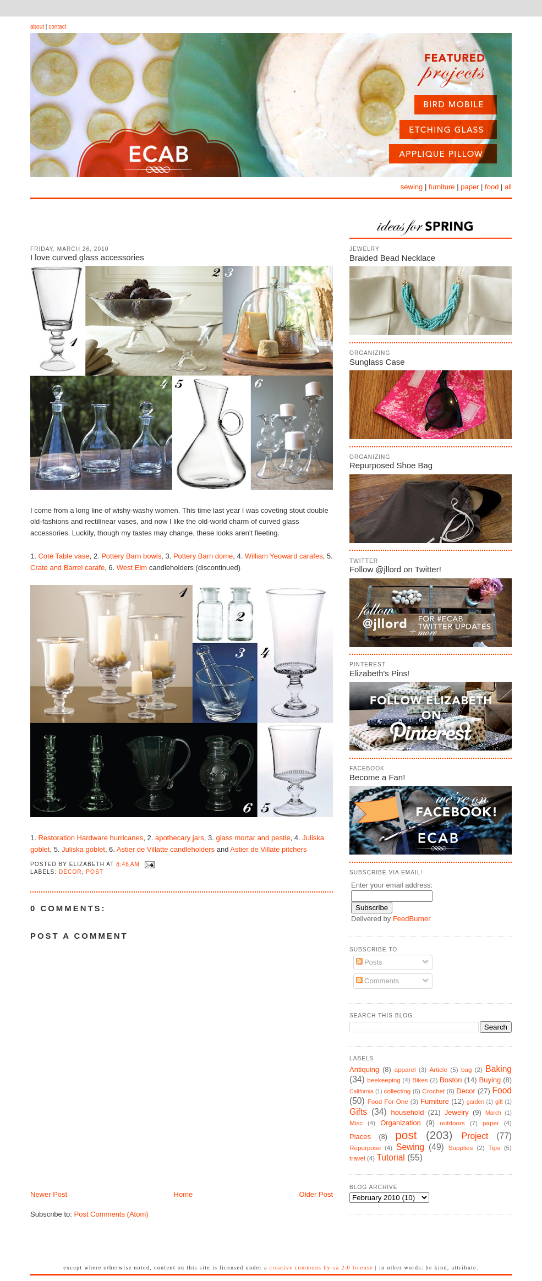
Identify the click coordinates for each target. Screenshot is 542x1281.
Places (360, 1136)
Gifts (358, 1111)
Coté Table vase (63, 556)
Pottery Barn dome (203, 556)
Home (183, 1194)
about (37, 27)
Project (475, 1136)
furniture (442, 187)
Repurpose (365, 1147)
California (361, 1091)
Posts (369, 962)
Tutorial (390, 1157)
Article (438, 1069)
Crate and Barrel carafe (67, 567)
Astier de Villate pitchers (268, 849)
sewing (412, 187)
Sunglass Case (376, 362)
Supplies (460, 1147)
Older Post (316, 1194)
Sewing (410, 1147)
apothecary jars (179, 838)
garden (475, 1102)
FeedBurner (412, 919)
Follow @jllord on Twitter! (395, 569)
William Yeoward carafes (284, 556)
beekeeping (383, 1079)
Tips (494, 1147)
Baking (498, 1069)
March (493, 1113)
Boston (451, 1080)
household (407, 1112)
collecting (397, 1090)
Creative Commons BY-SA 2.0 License (321, 1267)
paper (470, 187)
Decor (70, 872)
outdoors (452, 1122)
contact (57, 27)
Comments (377, 981)
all (508, 187)
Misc (356, 1122)
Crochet (433, 1090)
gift (499, 1102)
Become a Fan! (377, 777)
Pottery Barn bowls (131, 556)
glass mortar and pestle (253, 838)
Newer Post (48, 1194)
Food (502, 1090)
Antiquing (364, 1069)
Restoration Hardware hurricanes (90, 838)
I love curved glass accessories (87, 257)
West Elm (132, 567)
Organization (400, 1123)
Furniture (434, 1101)
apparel (404, 1069)
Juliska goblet (83, 849)
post (94, 872)
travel (357, 1158)
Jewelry (457, 1112)
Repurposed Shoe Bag (390, 465)
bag (466, 1069)
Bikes (420, 1079)
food (492, 187)
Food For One (388, 1101)
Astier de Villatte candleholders (166, 849)
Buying (490, 1080)
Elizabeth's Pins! (379, 673)
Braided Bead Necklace (392, 258)
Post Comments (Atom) (111, 1214)
